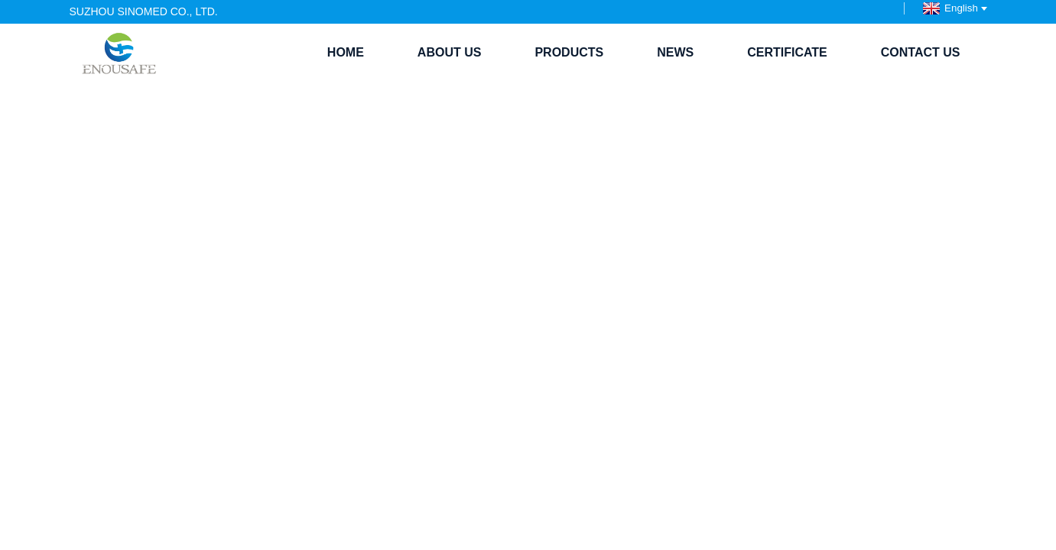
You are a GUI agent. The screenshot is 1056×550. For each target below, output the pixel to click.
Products (568, 52)
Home (345, 52)
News (675, 52)
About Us (450, 52)
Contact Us (920, 52)
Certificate (787, 52)
